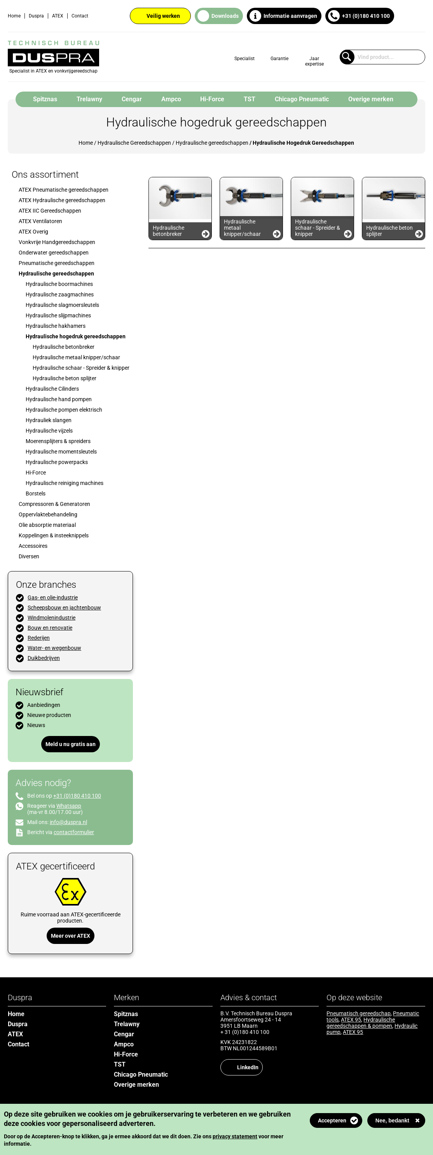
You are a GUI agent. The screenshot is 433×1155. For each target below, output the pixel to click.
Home (14, 16)
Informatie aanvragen (290, 16)
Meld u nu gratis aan (70, 744)
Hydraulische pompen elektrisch (64, 410)
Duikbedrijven (44, 658)
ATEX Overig (33, 232)
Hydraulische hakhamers (56, 326)
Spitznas (45, 99)
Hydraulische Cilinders (52, 389)
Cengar (132, 99)
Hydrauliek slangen (49, 420)
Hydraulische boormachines (59, 284)
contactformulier (74, 832)
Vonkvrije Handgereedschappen (57, 242)
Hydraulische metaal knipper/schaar (76, 357)
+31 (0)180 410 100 (366, 16)
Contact (80, 16)
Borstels (35, 493)
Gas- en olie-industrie (53, 597)
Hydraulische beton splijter (64, 378)
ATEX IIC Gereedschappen (50, 211)
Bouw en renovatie (50, 628)
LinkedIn (247, 1067)
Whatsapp (68, 806)
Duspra (36, 16)
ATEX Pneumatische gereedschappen (63, 190)
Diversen (29, 556)
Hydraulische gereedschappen (212, 143)
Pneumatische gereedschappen (56, 263)
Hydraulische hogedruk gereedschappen (76, 336)
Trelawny (89, 99)
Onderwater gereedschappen (54, 252)
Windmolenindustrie (51, 618)
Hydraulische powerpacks (57, 462)
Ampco (171, 99)
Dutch (404, 15)
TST (249, 99)
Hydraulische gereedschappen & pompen (360, 1022)
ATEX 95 (351, 1019)
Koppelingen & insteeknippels (54, 535)
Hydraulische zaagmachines (60, 294)
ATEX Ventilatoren (40, 221)
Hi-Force (212, 99)
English (419, 15)
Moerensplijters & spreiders (58, 441)
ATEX (57, 16)
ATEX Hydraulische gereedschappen (62, 200)
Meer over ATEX (70, 936)
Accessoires (33, 546)
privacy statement (235, 1136)
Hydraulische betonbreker (63, 347)
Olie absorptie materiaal (47, 525)
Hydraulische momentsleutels (61, 451)
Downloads (225, 16)
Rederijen (39, 638)
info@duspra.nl (68, 822)
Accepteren (332, 1120)
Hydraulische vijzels (49, 431)
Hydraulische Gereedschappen (134, 143)
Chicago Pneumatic (302, 99)
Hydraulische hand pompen (59, 399)
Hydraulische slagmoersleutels (62, 305)
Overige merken (370, 99)
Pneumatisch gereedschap (358, 1013)
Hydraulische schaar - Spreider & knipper (81, 368)
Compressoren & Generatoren (54, 504)
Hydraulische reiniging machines (64, 483)
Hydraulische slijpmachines (58, 315)
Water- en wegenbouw (54, 648)
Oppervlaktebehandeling (48, 514)
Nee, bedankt (392, 1120)
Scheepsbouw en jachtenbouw (64, 607)
